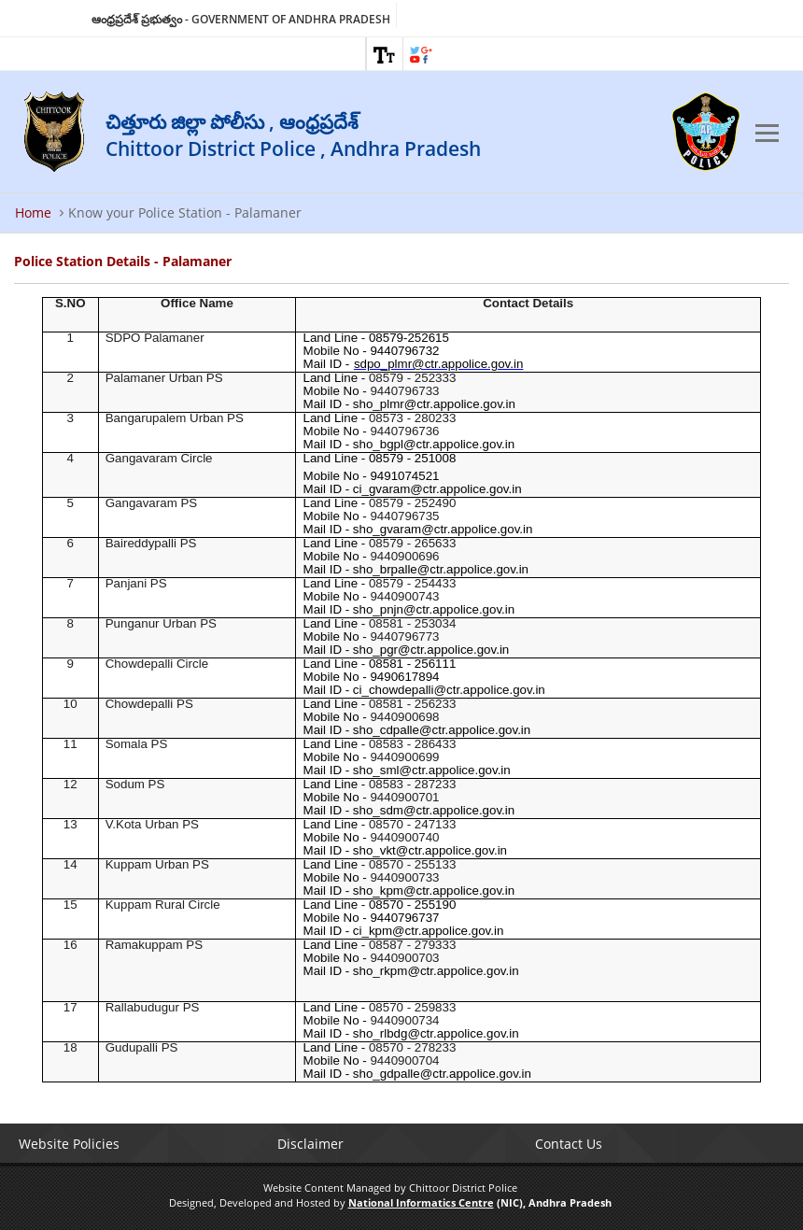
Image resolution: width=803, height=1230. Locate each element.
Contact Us (568, 1143)
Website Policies (69, 1143)
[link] (384, 54)
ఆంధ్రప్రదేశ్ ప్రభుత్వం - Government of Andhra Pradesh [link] (241, 19)
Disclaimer (310, 1143)
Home (33, 212)
